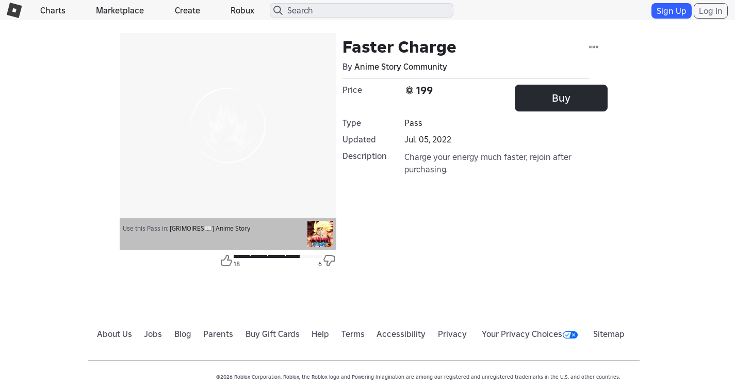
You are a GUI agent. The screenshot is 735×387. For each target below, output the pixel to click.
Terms (353, 334)
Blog (182, 334)
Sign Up (672, 11)
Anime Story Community (400, 66)
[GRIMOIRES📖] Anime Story (210, 228)
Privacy (452, 334)
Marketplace (120, 10)
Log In (711, 11)
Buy (561, 98)
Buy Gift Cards (273, 334)
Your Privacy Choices (530, 334)
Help (320, 334)
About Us (114, 334)
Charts (53, 10)
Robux (242, 10)
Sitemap (609, 334)
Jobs (153, 334)
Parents (218, 334)
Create (187, 10)
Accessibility (401, 334)
